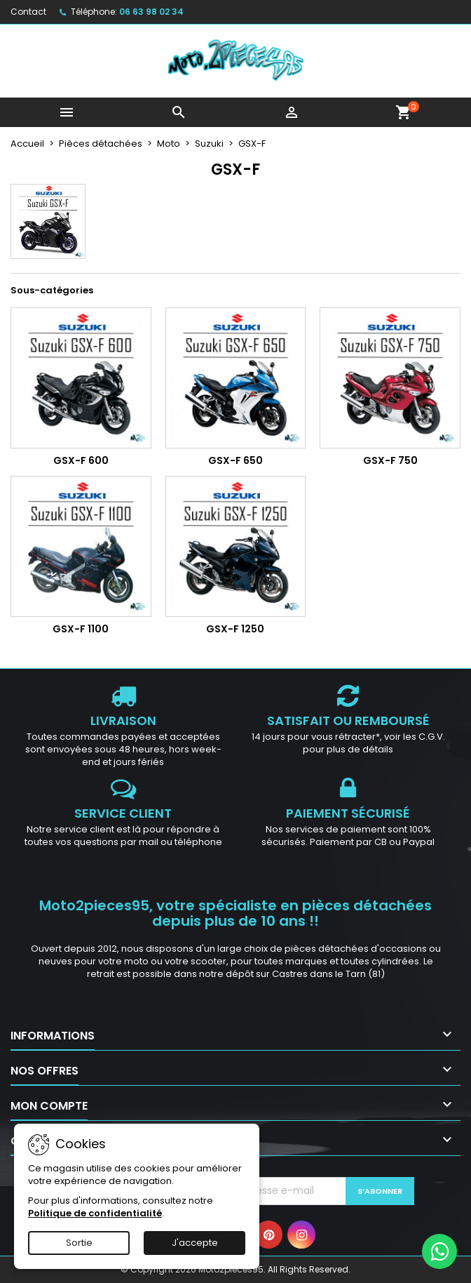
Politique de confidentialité (95, 1213)
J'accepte (195, 1242)
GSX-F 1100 (81, 629)
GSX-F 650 (235, 460)
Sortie (79, 1242)
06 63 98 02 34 (151, 12)
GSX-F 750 (390, 460)
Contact (28, 12)
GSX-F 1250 (235, 629)
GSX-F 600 (81, 460)
